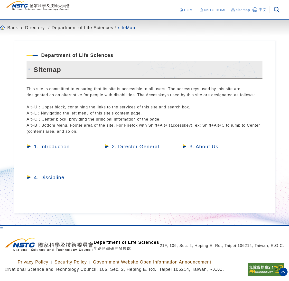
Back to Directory (26, 27)
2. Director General (135, 146)
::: (4, 3)
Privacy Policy (33, 262)
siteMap (126, 27)
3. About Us (203, 146)
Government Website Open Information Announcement (152, 262)
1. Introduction (52, 146)
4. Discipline (49, 177)
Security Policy (71, 262)
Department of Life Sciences (82, 27)
